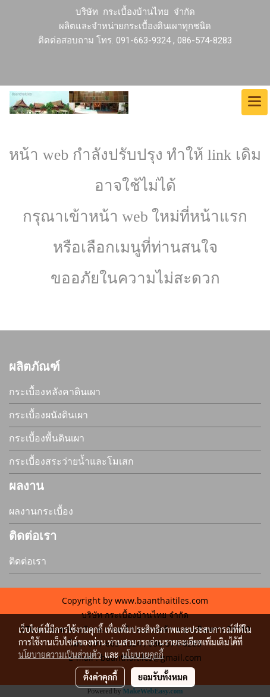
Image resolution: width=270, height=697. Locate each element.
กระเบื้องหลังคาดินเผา (55, 392)
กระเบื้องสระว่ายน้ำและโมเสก (71, 461)
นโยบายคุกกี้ (143, 654)
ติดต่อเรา (27, 561)
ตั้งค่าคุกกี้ (100, 676)
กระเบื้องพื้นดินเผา (46, 438)
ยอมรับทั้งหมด (163, 676)
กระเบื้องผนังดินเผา (48, 415)
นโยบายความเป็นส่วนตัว (59, 654)
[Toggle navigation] (254, 102)
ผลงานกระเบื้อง (41, 511)
